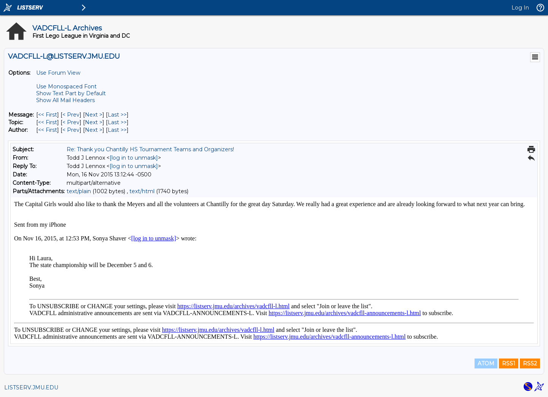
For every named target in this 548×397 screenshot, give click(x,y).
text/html (142, 191)
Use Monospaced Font (66, 86)
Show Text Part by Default (71, 93)
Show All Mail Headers (65, 100)
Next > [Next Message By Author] (93, 129)
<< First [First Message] (47, 114)
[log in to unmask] (134, 157)
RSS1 (508, 363)
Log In (520, 7)
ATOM (486, 363)
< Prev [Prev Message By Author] (71, 129)
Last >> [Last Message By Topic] (117, 122)
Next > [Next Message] (93, 114)
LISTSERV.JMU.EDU (31, 387)
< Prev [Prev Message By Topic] (71, 122)
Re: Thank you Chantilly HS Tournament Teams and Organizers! (150, 149)
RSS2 (530, 363)
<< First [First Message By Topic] (47, 122)
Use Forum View (58, 72)
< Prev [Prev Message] (71, 114)
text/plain (79, 191)
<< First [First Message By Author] (47, 129)
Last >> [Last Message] (117, 114)
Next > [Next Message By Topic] (93, 122)
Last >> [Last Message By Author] (117, 129)
